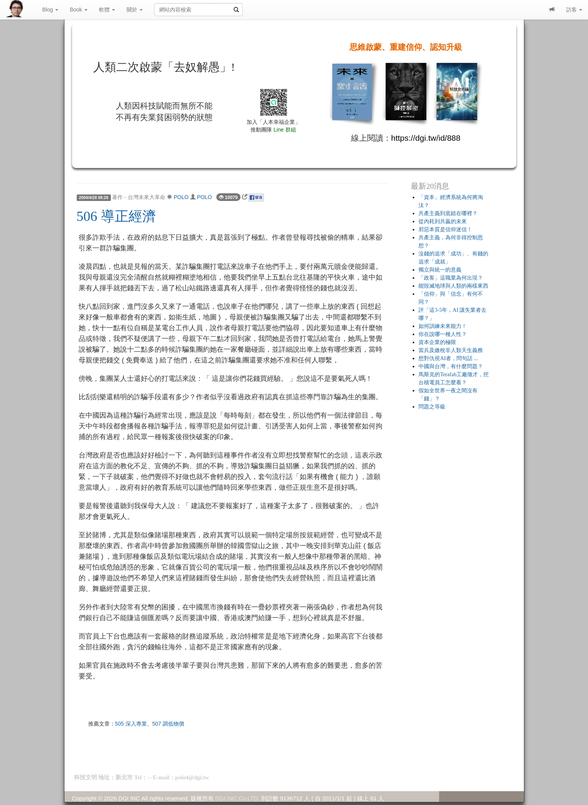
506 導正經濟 (116, 216)
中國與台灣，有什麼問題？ (450, 366)
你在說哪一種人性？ (442, 334)
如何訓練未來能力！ (442, 326)
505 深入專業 (131, 724)
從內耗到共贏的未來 (442, 221)
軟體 (107, 10)
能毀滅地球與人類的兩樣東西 (453, 286)
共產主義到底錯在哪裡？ (448, 213)
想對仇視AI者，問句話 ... (448, 358)
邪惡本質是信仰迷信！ (445, 229)
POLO (181, 197)
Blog (50, 10)
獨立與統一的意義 (439, 270)
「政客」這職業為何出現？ (450, 278)
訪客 (574, 10)
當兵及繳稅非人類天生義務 (450, 350)
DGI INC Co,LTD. (237, 798)
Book (78, 10)
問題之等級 (431, 407)
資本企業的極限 (437, 342)
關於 (135, 10)
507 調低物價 (168, 724)
